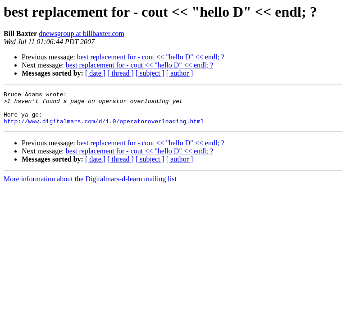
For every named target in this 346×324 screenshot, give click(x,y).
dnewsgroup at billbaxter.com (81, 33)
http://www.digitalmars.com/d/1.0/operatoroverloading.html (104, 128)
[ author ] (179, 73)
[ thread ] (120, 73)
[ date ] (95, 73)
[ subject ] (150, 73)
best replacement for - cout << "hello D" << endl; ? (150, 57)
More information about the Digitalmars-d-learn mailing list (90, 185)
